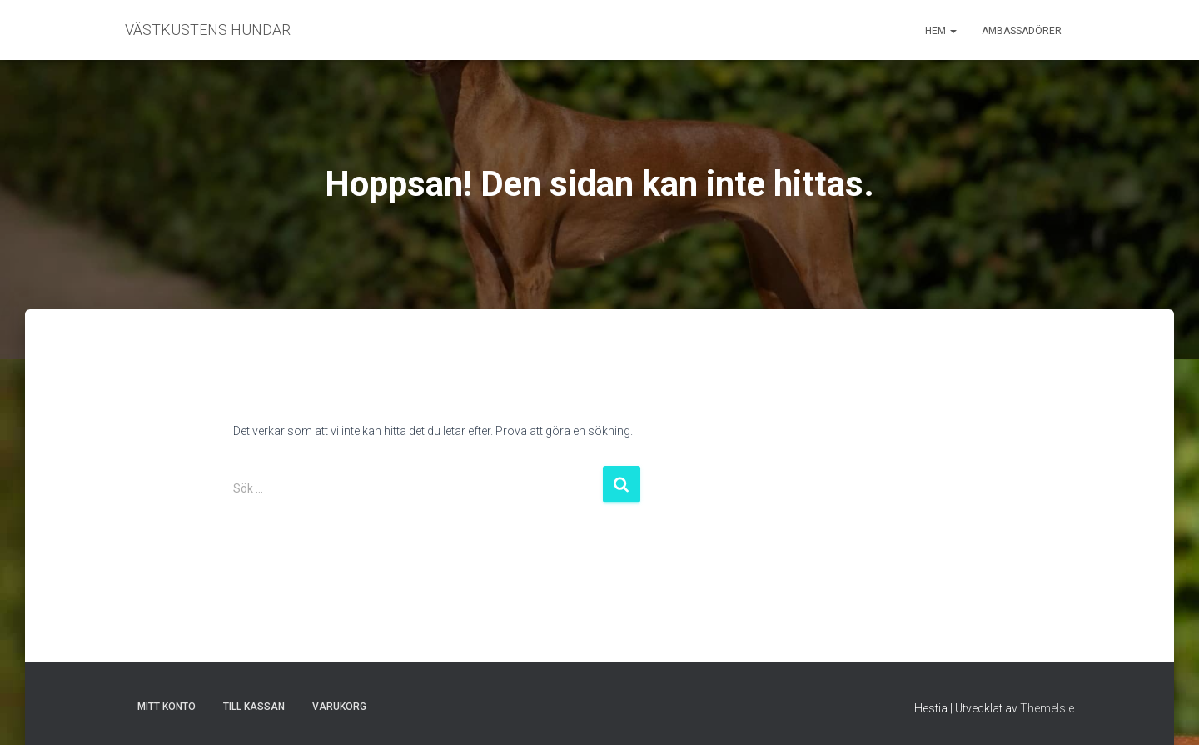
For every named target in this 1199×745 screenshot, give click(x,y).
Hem (941, 31)
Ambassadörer (1022, 31)
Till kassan (254, 706)
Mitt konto (166, 706)
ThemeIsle (1047, 708)
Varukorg (339, 706)
